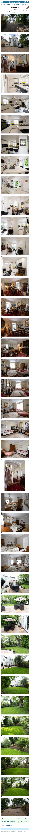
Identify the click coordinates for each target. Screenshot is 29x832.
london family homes (18, 818)
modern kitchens (22, 820)
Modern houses (9, 825)
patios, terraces (20, 822)
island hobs (20, 821)
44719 (26, 4)
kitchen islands (5, 821)
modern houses (20, 4)
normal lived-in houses (12, 820)
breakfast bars (13, 821)
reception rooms (12, 822)
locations (3, 4)
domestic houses (11, 4)
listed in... (15, 12)
